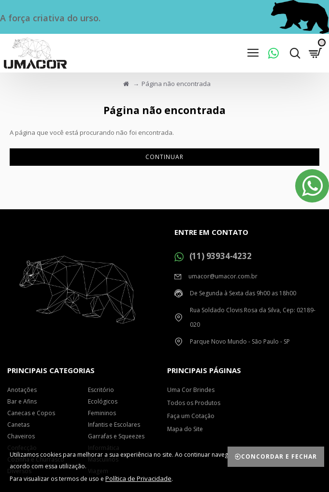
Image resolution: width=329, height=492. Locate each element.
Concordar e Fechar (279, 456)
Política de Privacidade (138, 478)
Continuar (164, 157)
